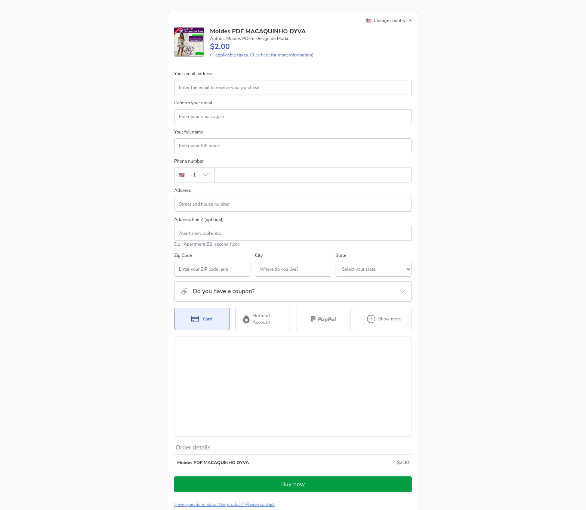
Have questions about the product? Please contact (224, 417)
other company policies (235, 467)
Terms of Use (392, 460)
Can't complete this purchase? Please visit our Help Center (232, 428)
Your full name (188, 132)
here (244, 479)
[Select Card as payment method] (202, 319)
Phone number (189, 161)
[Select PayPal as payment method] (323, 319)
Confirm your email (193, 103)
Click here (260, 55)
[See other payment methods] (384, 319)
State (300, 255)
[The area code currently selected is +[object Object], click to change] (194, 175)
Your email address (193, 74)
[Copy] (221, 441)
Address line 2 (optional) (199, 219)
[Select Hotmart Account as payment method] (263, 319)
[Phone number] (313, 175)
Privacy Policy (188, 467)
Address (182, 190)
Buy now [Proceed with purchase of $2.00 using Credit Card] (293, 396)
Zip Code (183, 255)
